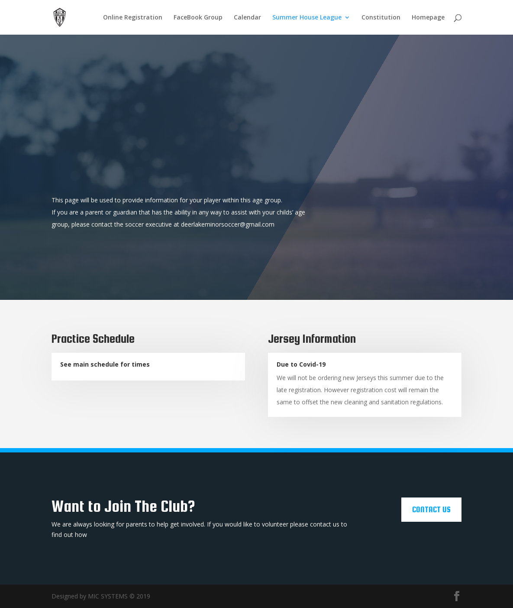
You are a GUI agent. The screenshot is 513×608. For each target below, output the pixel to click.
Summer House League (307, 17)
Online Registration (132, 17)
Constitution (380, 17)
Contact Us (431, 509)
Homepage (428, 17)
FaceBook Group (198, 17)
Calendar (247, 17)
